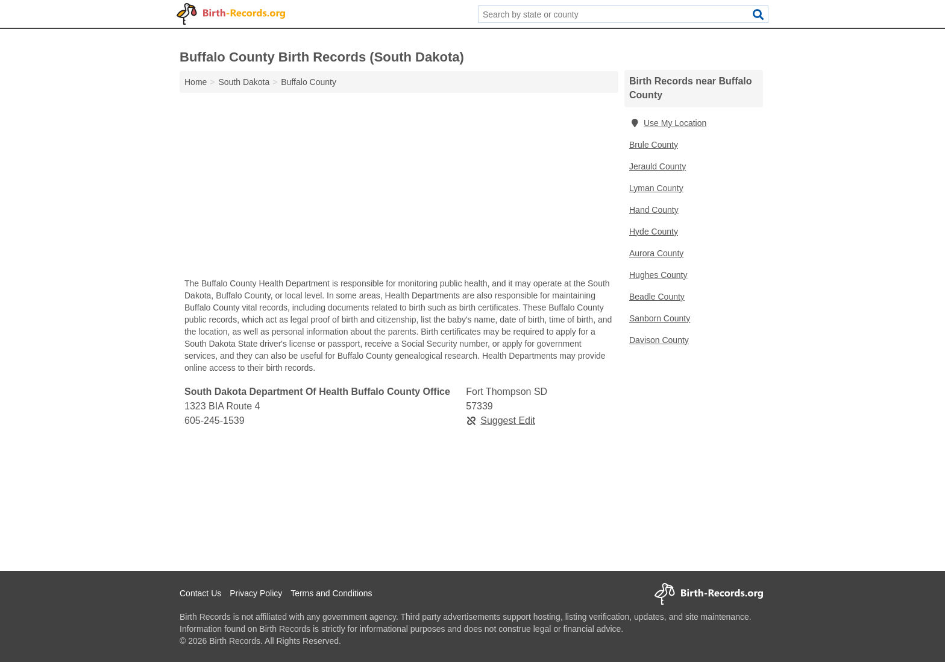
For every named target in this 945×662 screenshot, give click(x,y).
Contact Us (200, 593)
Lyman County (656, 188)
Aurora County (656, 253)
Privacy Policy (256, 593)
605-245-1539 (214, 420)
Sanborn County (659, 318)
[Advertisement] (399, 188)
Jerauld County (657, 166)
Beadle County (657, 296)
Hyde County (653, 231)
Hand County (654, 210)
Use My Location (667, 123)
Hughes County (658, 275)
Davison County (659, 340)
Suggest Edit (500, 420)
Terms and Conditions (331, 593)
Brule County (653, 145)
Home (195, 82)
